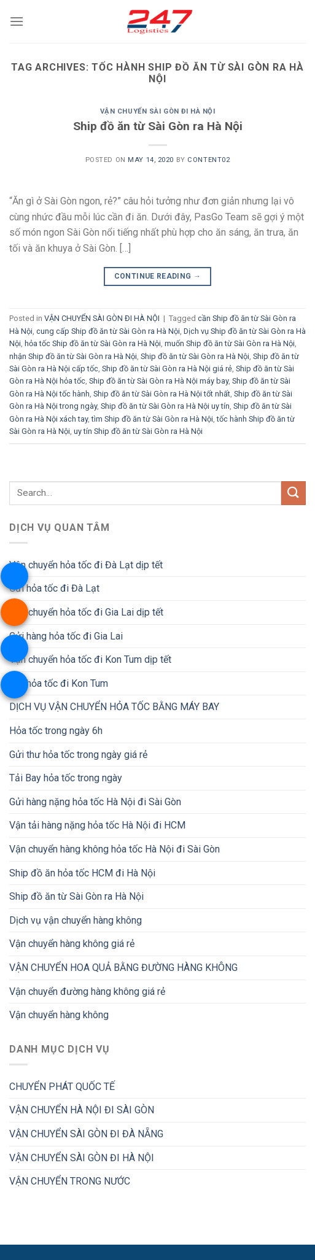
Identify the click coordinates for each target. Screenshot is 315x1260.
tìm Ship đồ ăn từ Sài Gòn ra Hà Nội (152, 418)
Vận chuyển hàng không (59, 1015)
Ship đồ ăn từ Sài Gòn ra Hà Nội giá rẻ (167, 368)
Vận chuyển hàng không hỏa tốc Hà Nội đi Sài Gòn (114, 849)
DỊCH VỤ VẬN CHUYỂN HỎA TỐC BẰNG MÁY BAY (114, 707)
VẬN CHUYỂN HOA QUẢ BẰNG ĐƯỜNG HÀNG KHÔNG (123, 967)
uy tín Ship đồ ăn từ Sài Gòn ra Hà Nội (138, 431)
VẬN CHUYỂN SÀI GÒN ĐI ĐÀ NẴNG (86, 1134)
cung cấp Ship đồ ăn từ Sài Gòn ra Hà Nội (108, 331)
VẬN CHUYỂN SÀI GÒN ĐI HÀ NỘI (158, 111)
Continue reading (157, 276)
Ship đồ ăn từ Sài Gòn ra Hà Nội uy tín (165, 406)
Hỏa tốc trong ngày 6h (56, 730)
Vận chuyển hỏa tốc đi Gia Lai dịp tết (86, 612)
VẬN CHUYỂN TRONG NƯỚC (69, 1181)
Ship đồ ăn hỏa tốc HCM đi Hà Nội (82, 873)
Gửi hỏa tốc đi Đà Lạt (54, 588)
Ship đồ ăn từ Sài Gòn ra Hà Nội (158, 126)
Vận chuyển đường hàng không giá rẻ (87, 991)
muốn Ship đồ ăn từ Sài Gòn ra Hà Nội (230, 343)
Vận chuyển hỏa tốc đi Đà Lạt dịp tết (86, 565)
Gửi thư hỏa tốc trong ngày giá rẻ (78, 754)
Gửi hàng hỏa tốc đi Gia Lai (66, 636)
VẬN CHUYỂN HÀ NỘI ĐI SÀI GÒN (81, 1110)
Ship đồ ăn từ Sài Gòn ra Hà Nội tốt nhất (161, 393)
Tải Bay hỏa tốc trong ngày (65, 778)
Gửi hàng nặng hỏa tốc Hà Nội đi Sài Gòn (95, 802)
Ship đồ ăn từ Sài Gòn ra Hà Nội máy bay (158, 380)
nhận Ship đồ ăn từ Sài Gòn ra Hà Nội (73, 356)
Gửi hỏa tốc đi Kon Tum (58, 683)
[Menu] (16, 21)
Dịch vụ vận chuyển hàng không (75, 920)
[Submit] (293, 493)
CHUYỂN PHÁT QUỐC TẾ (62, 1086)
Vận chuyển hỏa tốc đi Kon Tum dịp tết (90, 659)
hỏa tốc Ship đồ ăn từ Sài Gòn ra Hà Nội (93, 343)
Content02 (208, 160)
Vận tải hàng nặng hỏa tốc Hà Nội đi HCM (97, 825)
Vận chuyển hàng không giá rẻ (71, 943)
